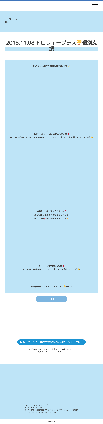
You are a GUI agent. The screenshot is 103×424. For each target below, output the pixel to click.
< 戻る (52, 299)
